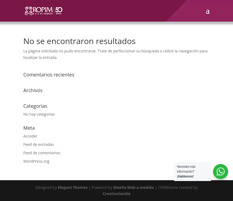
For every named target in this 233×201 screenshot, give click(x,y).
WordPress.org (36, 161)
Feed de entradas (38, 144)
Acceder (30, 136)
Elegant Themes (73, 187)
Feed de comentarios (41, 152)
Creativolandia (116, 193)
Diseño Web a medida (133, 187)
